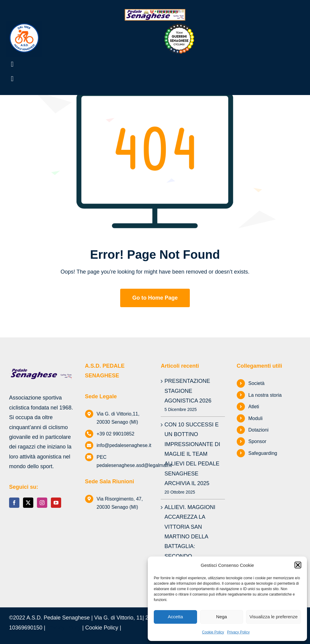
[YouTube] (56, 503)
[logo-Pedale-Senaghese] (155, 12)
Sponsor (257, 441)
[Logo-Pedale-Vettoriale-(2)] (24, 23)
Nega (221, 616)
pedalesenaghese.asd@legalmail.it (134, 465)
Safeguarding (262, 453)
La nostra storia (265, 395)
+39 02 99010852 (115, 433)
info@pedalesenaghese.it (124, 445)
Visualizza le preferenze (273, 616)
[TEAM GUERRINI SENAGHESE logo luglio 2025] (179, 26)
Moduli (255, 418)
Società (256, 383)
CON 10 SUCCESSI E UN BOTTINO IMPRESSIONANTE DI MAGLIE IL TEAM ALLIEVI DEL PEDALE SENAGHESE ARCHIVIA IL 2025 (192, 454)
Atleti (253, 406)
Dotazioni (258, 429)
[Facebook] (14, 503)
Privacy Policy (238, 632)
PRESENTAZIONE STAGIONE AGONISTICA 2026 (187, 391)
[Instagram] (42, 503)
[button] (298, 565)
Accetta (175, 616)
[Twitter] (28, 503)
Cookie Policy (213, 632)
